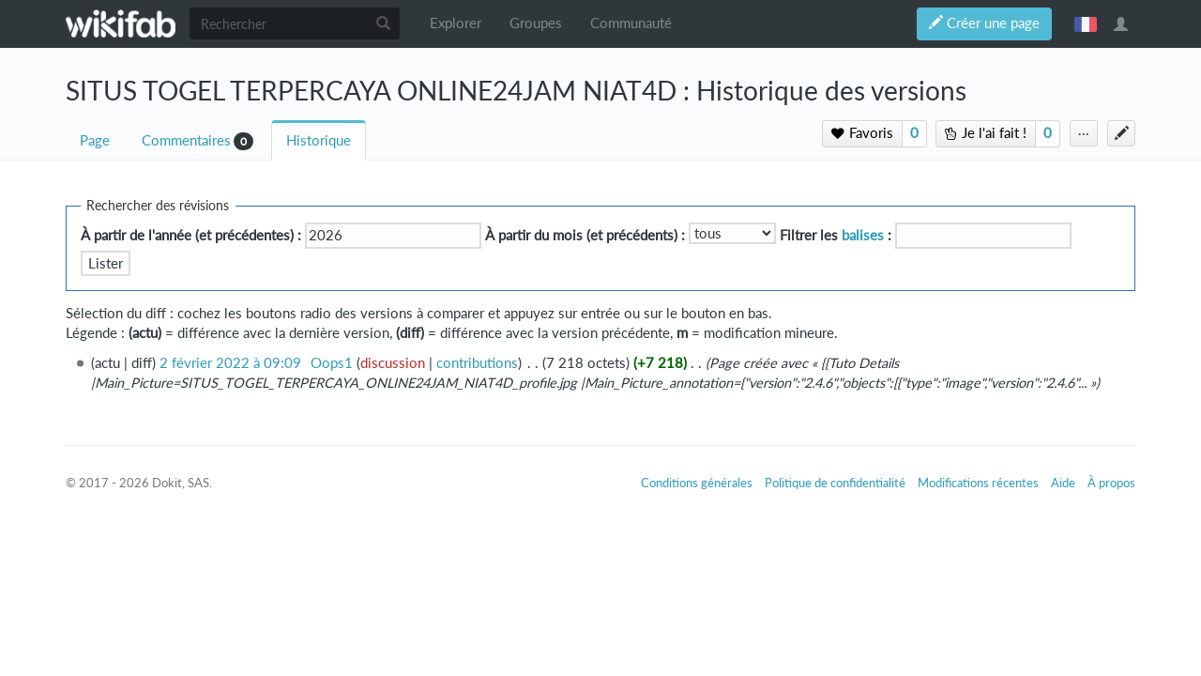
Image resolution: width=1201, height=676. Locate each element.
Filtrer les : (835, 235)
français (1085, 23)
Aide (1063, 482)
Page (95, 140)
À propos (1111, 482)
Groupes (535, 23)
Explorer (455, 23)
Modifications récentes (978, 482)
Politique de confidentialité (835, 482)
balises (863, 235)
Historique (318, 140)
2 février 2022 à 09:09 (230, 363)
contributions (477, 363)
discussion (392, 363)
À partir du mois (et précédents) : (585, 235)
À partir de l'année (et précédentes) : (191, 235)
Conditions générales (697, 482)
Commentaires (186, 140)
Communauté (631, 23)
